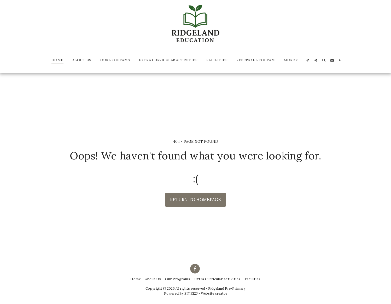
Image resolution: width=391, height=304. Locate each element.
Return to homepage (195, 199)
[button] (291, 60)
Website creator (214, 293)
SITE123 (191, 293)
